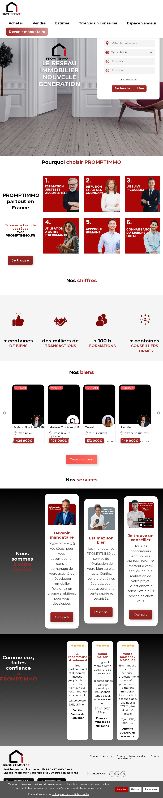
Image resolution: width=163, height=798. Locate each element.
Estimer (62, 23)
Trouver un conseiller (98, 23)
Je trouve (20, 260)
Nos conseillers (137, 756)
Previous (4, 413)
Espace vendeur (141, 23)
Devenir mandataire (27, 32)
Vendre (39, 23)
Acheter (16, 23)
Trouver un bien (81, 459)
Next (158, 413)
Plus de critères (128, 79)
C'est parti (62, 617)
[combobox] (132, 43)
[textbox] (133, 43)
